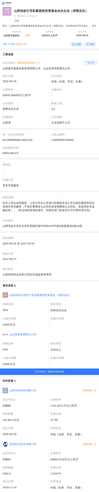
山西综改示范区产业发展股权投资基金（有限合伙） (40, 295)
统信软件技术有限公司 (22, 444)
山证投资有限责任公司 (22, 334)
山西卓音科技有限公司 (22, 390)
